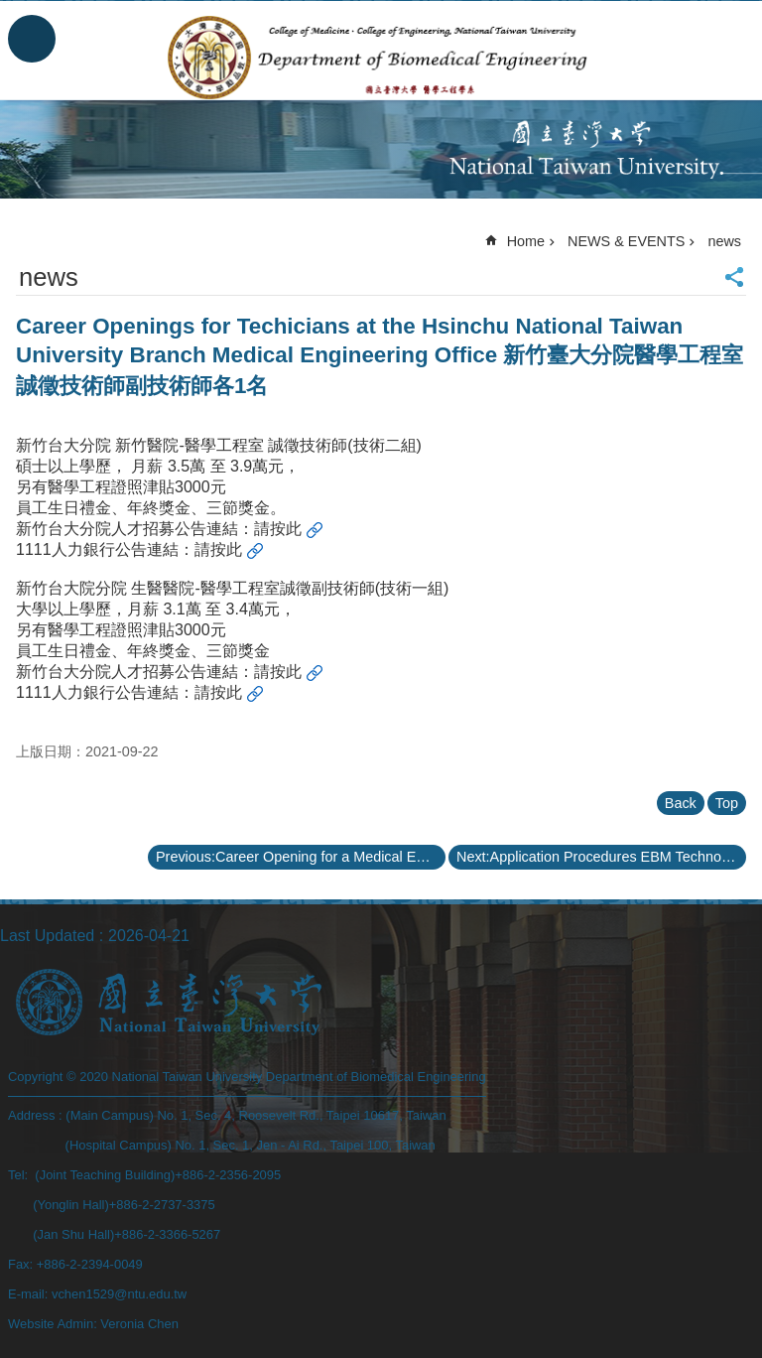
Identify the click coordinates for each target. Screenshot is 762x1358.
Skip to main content (10, 10)
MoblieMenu (32, 39)
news (724, 241)
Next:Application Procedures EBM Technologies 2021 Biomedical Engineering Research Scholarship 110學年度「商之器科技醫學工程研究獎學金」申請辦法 (601, 857)
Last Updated (47, 935)
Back (681, 803)
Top (726, 803)
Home (526, 241)
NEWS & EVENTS (626, 241)
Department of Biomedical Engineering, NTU (381, 57)
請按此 (278, 528)
